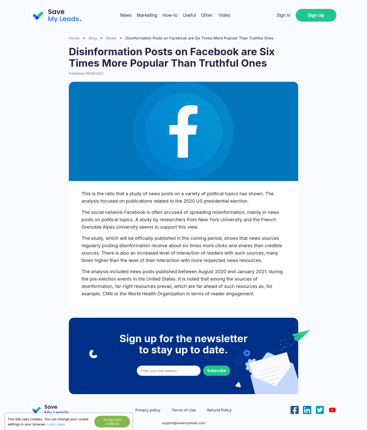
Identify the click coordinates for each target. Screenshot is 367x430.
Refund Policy (219, 410)
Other (207, 15)
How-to (170, 15)
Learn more (56, 424)
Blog (93, 38)
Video (224, 15)
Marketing (147, 15)
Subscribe (216, 370)
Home (74, 38)
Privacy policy (148, 410)
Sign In (284, 15)
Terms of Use (184, 410)
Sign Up (316, 15)
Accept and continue (112, 422)
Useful (189, 15)
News (126, 15)
